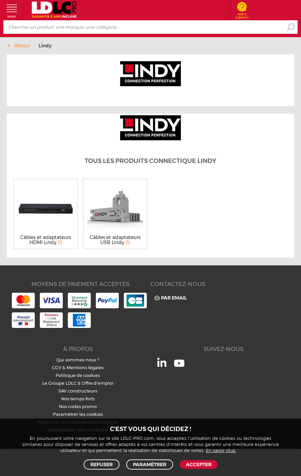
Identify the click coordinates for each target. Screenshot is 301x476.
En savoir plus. (221, 451)
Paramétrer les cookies (78, 414)
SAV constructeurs (77, 391)
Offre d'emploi (97, 383)
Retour (22, 46)
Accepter (199, 464)
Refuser (101, 464)
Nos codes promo (78, 406)
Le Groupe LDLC (59, 383)
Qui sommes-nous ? (77, 359)
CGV (56, 367)
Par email (170, 297)
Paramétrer (149, 464)
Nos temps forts (78, 398)
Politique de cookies (78, 375)
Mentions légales (85, 367)
